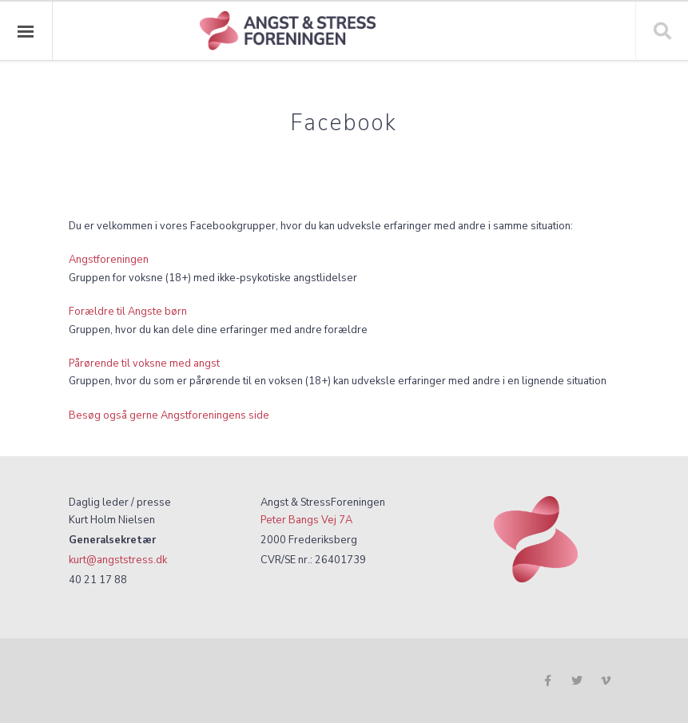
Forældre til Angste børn (128, 311)
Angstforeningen (109, 259)
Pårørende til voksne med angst (144, 363)
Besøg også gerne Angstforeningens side (169, 415)
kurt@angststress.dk (118, 559)
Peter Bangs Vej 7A (306, 519)
